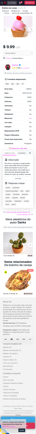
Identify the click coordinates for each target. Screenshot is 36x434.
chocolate (16, 194)
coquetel (15, 198)
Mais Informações (8, 426)
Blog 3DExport (8, 366)
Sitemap (18, 415)
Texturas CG (7, 357)
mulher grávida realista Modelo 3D (17, 212)
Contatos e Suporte (11, 373)
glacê (13, 204)
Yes (30, 118)
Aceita (22, 430)
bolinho (22, 198)
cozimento (15, 187)
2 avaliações (25, 68)
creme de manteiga (12, 191)
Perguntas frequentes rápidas (13, 383)
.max (7, 84)
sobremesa (17, 201)
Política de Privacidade (11, 393)
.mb (12, 84)
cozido (8, 187)
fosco (7, 204)
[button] (30, 245)
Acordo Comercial (9, 390)
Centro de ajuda (8, 380)
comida (26, 201)
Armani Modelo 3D (24, 215)
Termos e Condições (10, 396)
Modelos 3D (7, 347)
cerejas (8, 194)
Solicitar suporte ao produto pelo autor (18, 73)
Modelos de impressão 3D (12, 350)
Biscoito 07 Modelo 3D (10, 294)
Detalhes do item (9, 153)
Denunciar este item (19, 148)
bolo (22, 191)
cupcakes (9, 201)
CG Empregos (7, 369)
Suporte (5, 377)
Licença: (8, 58)
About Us (7, 301)
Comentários (22, 153)
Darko (15, 65)
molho (7, 198)
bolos (27, 191)
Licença (5, 386)
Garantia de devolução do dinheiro (14, 399)
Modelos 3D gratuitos (10, 354)
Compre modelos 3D (12, 344)
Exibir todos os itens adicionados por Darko (18, 227)
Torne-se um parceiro (10, 363)
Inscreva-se (30, 3)
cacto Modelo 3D (8, 256)
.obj (17, 84)
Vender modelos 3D (10, 360)
